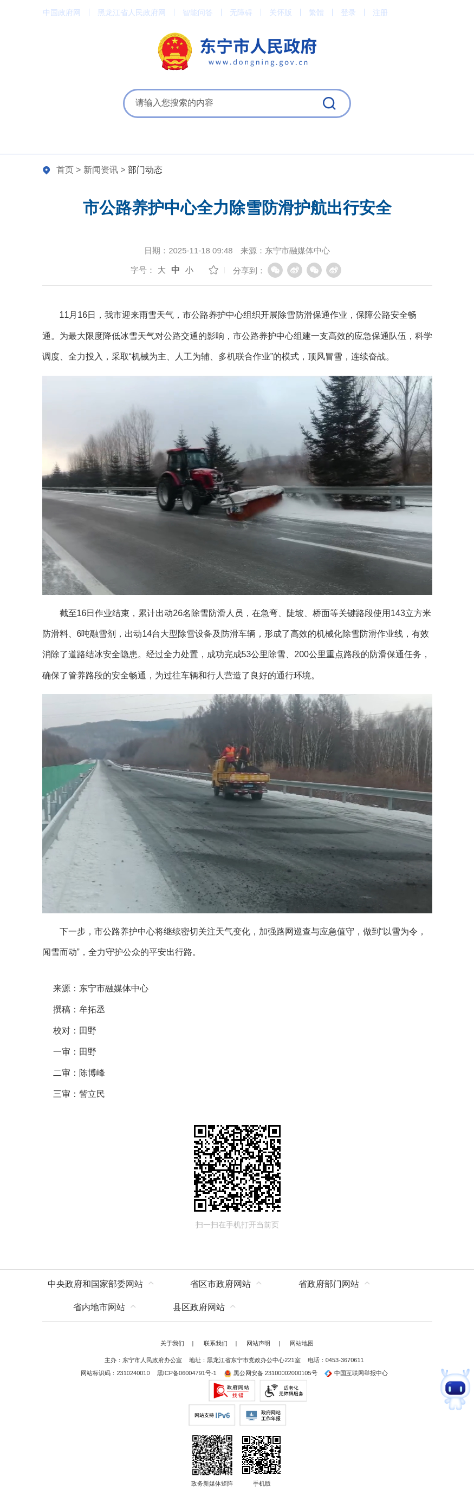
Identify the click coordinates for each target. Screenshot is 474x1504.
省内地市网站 (99, 1307)
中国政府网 (62, 12)
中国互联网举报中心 (356, 1373)
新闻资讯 (100, 169)
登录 (348, 12)
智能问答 (198, 12)
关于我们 (172, 1343)
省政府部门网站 (328, 1284)
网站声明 (258, 1343)
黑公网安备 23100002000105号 (270, 1373)
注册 (380, 12)
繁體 (316, 12)
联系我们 (216, 1343)
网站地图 (302, 1343)
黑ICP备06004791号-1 (187, 1373)
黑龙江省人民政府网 (132, 12)
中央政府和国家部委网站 (95, 1284)
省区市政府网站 (220, 1284)
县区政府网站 (199, 1307)
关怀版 (280, 12)
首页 (65, 169)
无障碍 (241, 12)
